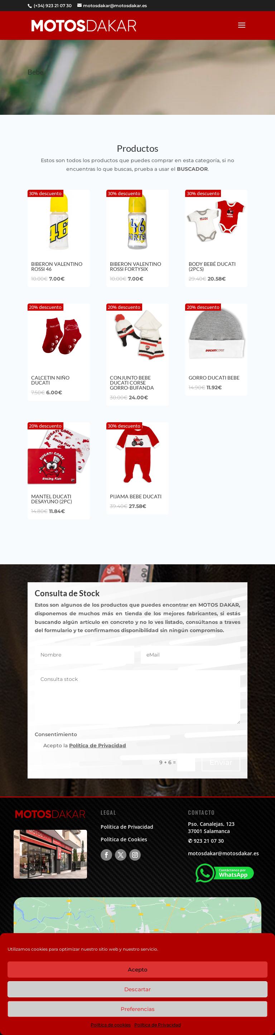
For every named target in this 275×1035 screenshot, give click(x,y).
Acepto (138, 969)
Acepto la (80, 745)
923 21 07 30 (209, 840)
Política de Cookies (124, 839)
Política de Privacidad (157, 1024)
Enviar (220, 762)
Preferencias (138, 1009)
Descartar (137, 989)
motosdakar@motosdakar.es (223, 853)
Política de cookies (111, 1024)
